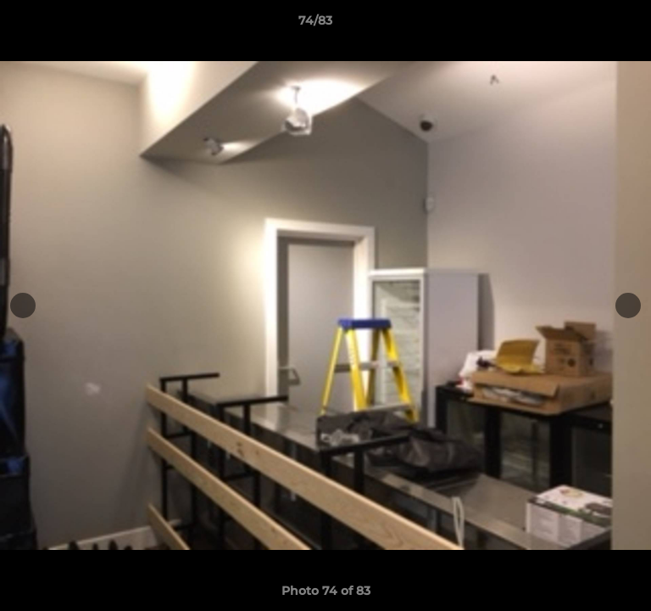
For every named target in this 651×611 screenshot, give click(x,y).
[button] (590, 24)
